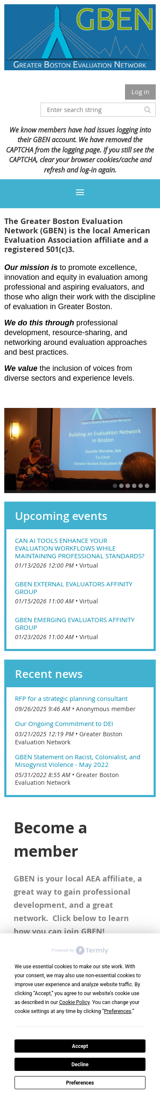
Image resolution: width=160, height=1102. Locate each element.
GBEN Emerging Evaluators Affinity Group (74, 623)
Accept (80, 1046)
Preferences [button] (117, 1011)
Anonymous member (106, 709)
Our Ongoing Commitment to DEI (64, 723)
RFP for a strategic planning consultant (71, 698)
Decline (79, 1065)
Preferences (80, 1083)
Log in (140, 91)
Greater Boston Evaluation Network (68, 738)
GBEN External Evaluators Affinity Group (73, 588)
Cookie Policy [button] (74, 1002)
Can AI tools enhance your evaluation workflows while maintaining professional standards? (79, 548)
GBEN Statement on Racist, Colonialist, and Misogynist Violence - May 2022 (77, 760)
